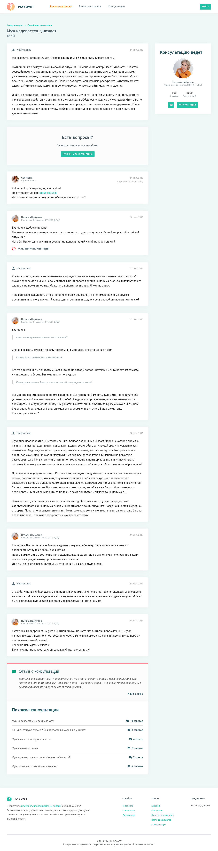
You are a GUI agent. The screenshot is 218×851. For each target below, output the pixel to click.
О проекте (127, 805)
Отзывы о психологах (162, 815)
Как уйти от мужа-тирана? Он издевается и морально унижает (48, 730)
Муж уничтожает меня (25, 748)
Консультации (14, 25)
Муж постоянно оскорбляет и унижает (34, 766)
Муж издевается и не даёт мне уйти (33, 720)
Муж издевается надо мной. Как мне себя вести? (41, 757)
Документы (128, 815)
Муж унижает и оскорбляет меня (31, 739)
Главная (155, 805)
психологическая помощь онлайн (41, 806)
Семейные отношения (40, 25)
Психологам (128, 810)
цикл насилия (48, 192)
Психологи (156, 810)
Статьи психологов (161, 820)
